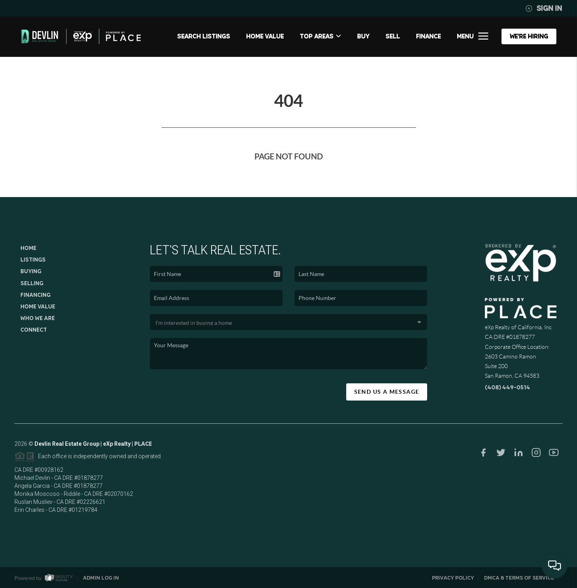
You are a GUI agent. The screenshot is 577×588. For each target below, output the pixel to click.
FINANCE (428, 36)
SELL (392, 36)
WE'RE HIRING (529, 36)
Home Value (265, 36)
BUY (363, 36)
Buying (30, 271)
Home (28, 248)
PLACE (143, 446)
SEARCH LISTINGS (203, 36)
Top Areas (320, 36)
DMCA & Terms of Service (519, 578)
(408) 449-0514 (507, 387)
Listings (33, 259)
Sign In (543, 8)
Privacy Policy (453, 578)
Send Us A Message (387, 392)
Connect (33, 329)
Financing (35, 295)
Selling (31, 283)
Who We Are (37, 318)
